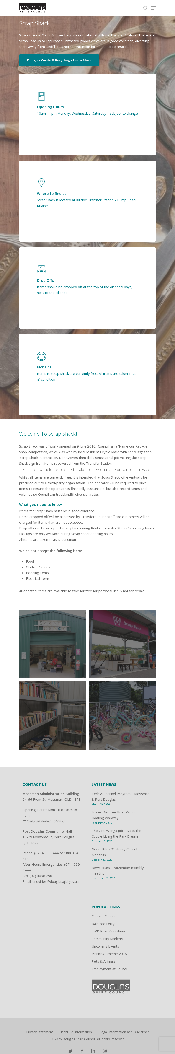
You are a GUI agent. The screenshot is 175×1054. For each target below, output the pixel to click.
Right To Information (76, 1032)
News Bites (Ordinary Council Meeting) (114, 852)
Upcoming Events (105, 946)
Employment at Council (109, 968)
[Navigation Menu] (153, 8)
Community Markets (107, 938)
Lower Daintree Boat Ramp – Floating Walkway (114, 815)
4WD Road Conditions (109, 931)
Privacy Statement (39, 1032)
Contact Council (103, 916)
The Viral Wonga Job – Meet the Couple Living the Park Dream (116, 833)
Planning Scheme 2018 (109, 953)
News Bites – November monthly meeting (118, 870)
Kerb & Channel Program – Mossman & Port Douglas (120, 796)
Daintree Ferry (103, 923)
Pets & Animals (103, 961)
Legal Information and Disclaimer (124, 1032)
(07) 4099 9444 (46, 853)
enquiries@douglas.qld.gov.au (55, 881)
